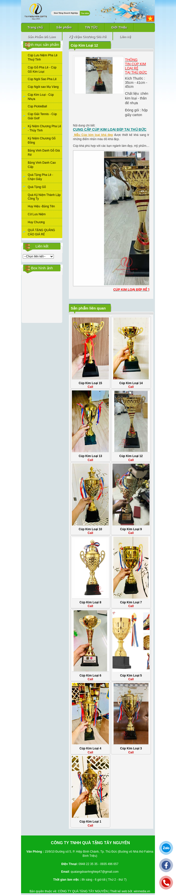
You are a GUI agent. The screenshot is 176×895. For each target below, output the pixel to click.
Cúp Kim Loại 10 (90, 529)
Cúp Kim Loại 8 (90, 602)
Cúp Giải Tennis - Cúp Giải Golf (42, 116)
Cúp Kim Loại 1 (90, 821)
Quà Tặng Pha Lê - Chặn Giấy (40, 177)
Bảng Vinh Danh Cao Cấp (42, 165)
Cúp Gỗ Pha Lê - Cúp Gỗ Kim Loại (42, 69)
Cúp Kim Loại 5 (131, 675)
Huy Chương (36, 222)
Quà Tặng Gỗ (37, 187)
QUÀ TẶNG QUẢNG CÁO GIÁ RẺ (41, 232)
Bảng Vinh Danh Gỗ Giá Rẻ (44, 152)
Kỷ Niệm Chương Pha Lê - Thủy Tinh (44, 128)
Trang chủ (35, 27)
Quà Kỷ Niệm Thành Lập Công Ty (44, 196)
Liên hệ (125, 36)
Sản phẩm (64, 27)
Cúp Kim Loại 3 (131, 748)
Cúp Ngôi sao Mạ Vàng (43, 87)
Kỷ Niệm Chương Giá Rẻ (87, 36)
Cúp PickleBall (37, 106)
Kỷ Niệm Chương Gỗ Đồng (42, 140)
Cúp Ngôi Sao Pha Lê (42, 79)
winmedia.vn (142, 891)
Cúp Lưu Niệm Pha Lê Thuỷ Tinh (43, 57)
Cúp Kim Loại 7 (131, 602)
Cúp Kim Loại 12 (131, 456)
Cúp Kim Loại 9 (131, 529)
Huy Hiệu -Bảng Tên (41, 206)
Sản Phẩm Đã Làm (42, 36)
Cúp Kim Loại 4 (90, 748)
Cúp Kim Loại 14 (131, 383)
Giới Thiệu (119, 27)
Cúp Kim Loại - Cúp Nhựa (41, 97)
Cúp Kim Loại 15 (90, 383)
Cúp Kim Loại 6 (90, 675)
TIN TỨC (91, 27)
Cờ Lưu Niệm (37, 214)
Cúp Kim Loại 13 (90, 456)
